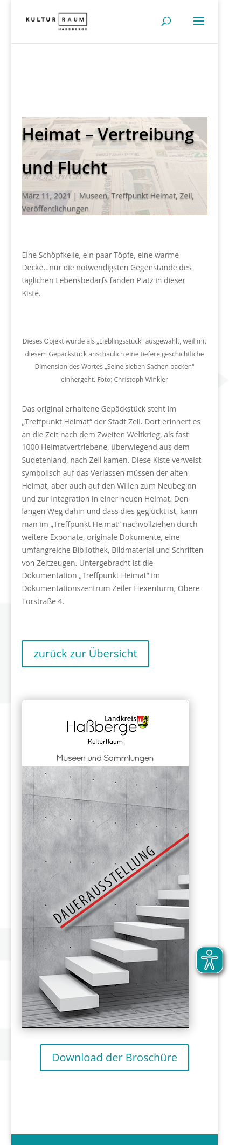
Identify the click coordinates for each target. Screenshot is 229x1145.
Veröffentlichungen (55, 208)
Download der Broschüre (114, 1057)
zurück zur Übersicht (85, 653)
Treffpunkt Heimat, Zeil (151, 195)
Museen (93, 195)
